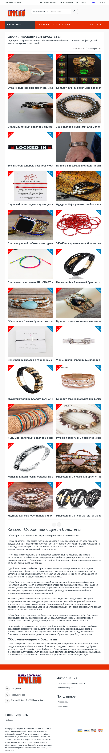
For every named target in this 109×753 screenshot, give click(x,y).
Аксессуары (63, 702)
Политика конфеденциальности (71, 683)
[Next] (59, 524)
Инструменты (63, 706)
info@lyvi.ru (16, 689)
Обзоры (9, 720)
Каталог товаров (65, 688)
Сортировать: (79, 48)
